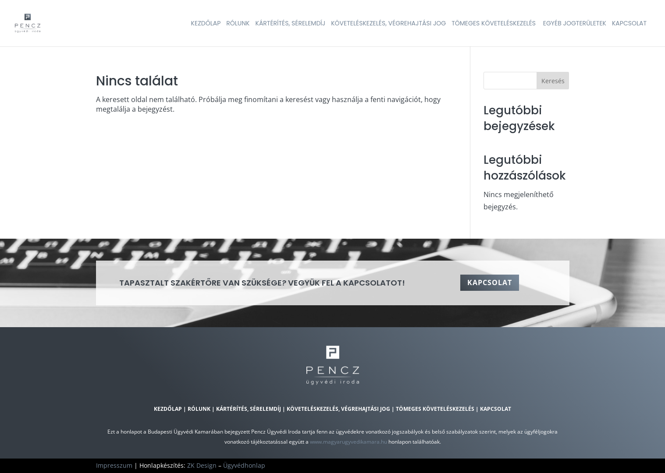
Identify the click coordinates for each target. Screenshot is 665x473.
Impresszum (114, 465)
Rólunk (199, 409)
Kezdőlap (168, 409)
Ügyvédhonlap (244, 465)
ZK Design (202, 465)
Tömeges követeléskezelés (436, 409)
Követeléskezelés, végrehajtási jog (338, 409)
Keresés (553, 81)
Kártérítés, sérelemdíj (248, 409)
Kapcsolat (489, 282)
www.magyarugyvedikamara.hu (348, 441)
